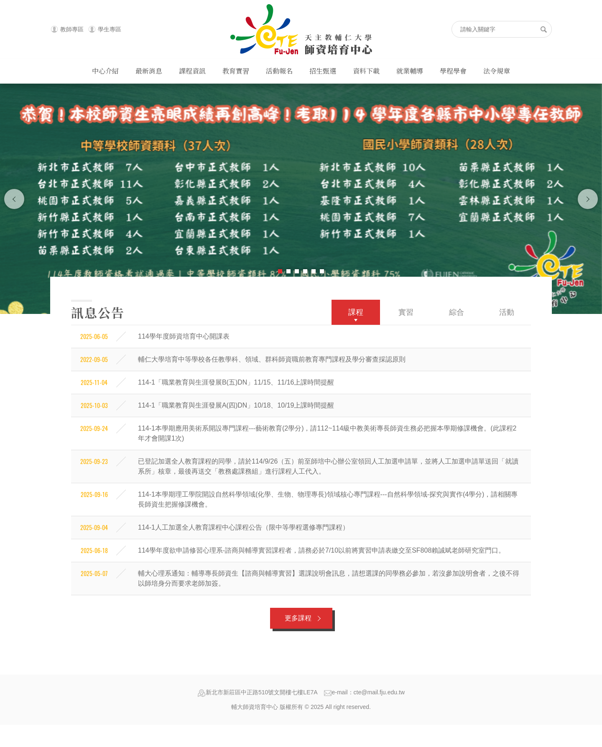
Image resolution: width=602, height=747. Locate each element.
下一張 (588, 199)
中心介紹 (105, 71)
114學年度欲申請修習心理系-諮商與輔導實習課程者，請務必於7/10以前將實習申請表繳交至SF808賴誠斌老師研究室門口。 (321, 550)
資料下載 (366, 71)
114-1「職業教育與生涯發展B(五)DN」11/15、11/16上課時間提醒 (236, 382)
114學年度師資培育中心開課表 (184, 336)
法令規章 (496, 71)
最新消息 (148, 71)
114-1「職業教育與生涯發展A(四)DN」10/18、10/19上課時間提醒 (236, 405)
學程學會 (453, 71)
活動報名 (279, 71)
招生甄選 (322, 71)
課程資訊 (192, 71)
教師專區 (72, 29)
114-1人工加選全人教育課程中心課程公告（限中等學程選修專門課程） (243, 527)
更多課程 (298, 618)
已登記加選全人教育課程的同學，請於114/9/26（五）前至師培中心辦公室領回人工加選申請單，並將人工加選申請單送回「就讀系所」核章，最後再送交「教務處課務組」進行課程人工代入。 (328, 466)
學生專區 (109, 29)
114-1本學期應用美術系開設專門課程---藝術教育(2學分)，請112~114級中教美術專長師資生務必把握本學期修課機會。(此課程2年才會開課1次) (327, 433)
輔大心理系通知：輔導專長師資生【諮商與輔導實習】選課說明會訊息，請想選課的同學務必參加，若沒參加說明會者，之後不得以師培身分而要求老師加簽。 (328, 578)
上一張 (14, 199)
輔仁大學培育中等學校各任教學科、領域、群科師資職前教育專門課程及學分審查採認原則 (272, 359)
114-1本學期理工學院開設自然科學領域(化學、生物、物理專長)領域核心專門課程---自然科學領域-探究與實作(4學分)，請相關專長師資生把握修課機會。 (328, 499)
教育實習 (235, 71)
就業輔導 (409, 71)
